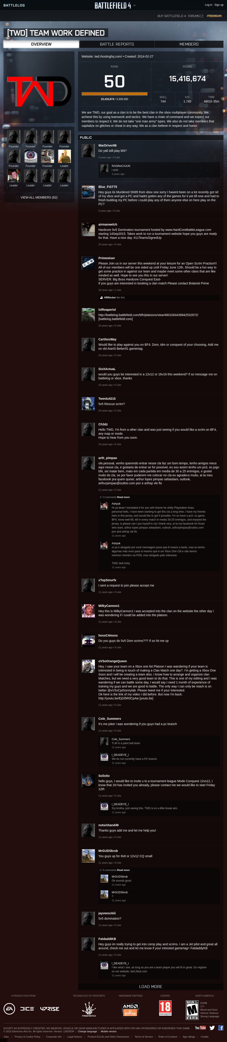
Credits (205, 1036)
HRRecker (110, 297)
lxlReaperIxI (107, 309)
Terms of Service (144, 1036)
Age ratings (189, 1036)
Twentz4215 (107, 398)
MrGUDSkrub (108, 851)
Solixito (104, 776)
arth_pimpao (107, 458)
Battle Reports (117, 44)
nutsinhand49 (108, 825)
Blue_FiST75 (107, 187)
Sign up (218, 5)
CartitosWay (107, 339)
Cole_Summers (109, 718)
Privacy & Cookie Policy (27, 1036)
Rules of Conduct (168, 1036)
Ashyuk (116, 503)
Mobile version (109, 1031)
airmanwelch (107, 224)
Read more (123, 497)
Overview (41, 44)
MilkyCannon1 (108, 606)
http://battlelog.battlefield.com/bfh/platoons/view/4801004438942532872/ (148, 315)
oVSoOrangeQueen (112, 661)
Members (189, 44)
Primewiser (106, 258)
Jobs (6, 1036)
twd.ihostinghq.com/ (108, 56)
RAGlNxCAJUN (121, 166)
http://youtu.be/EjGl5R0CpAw (118, 698)
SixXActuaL (107, 369)
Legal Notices (74, 1036)
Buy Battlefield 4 (172, 16)
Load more (150, 986)
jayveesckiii (107, 913)
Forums (195, 16)
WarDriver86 (107, 145)
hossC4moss (108, 635)
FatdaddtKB (107, 939)
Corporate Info (54, 1036)
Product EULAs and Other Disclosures (108, 1036)
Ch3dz (103, 424)
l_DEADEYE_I (120, 754)
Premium (214, 16)
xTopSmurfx (107, 580)
